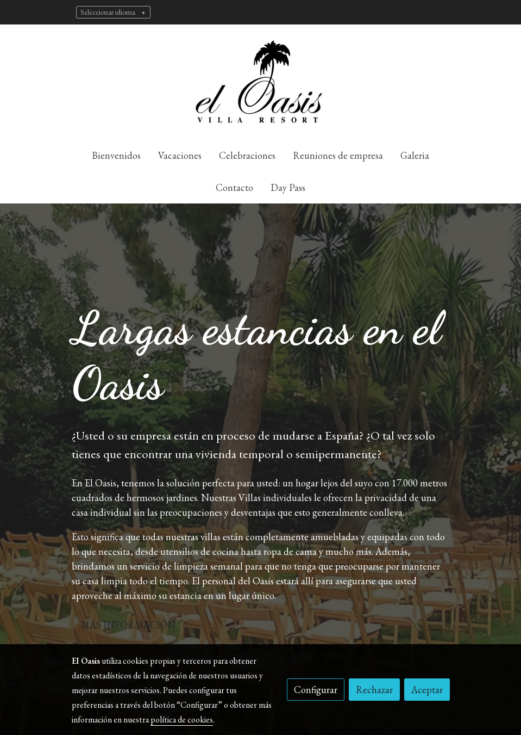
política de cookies (181, 719)
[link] (261, 81)
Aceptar (427, 689)
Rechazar (374, 689)
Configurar (315, 689)
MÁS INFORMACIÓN (128, 625)
